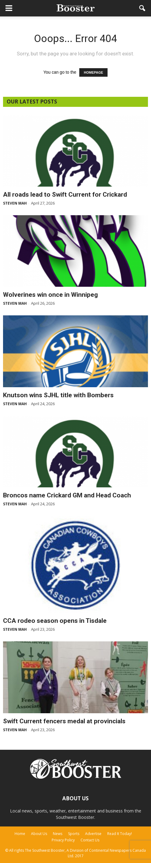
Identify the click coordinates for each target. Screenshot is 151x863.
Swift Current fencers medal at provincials (64, 721)
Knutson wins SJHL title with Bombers (58, 395)
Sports (73, 833)
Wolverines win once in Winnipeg (50, 294)
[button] (142, 8)
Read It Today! (119, 833)
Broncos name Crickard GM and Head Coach (67, 495)
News (57, 833)
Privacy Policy (63, 840)
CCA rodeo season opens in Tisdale (55, 620)
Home (20, 833)
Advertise (93, 833)
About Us (39, 833)
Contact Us (90, 840)
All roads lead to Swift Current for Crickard (65, 194)
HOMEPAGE (93, 72)
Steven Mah (15, 203)
